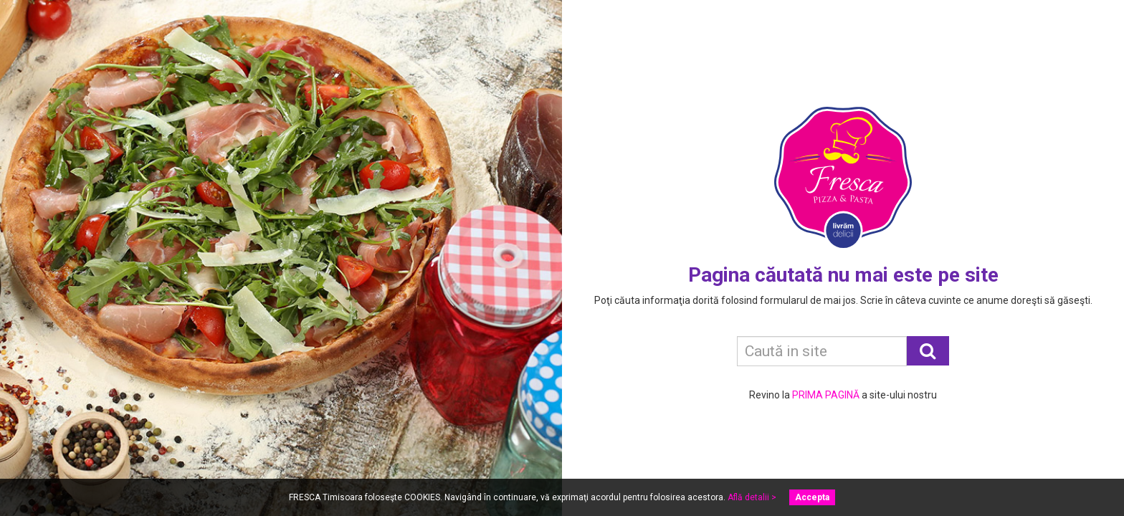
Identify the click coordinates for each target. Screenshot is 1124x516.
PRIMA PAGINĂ (825, 395)
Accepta (812, 497)
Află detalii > (752, 497)
